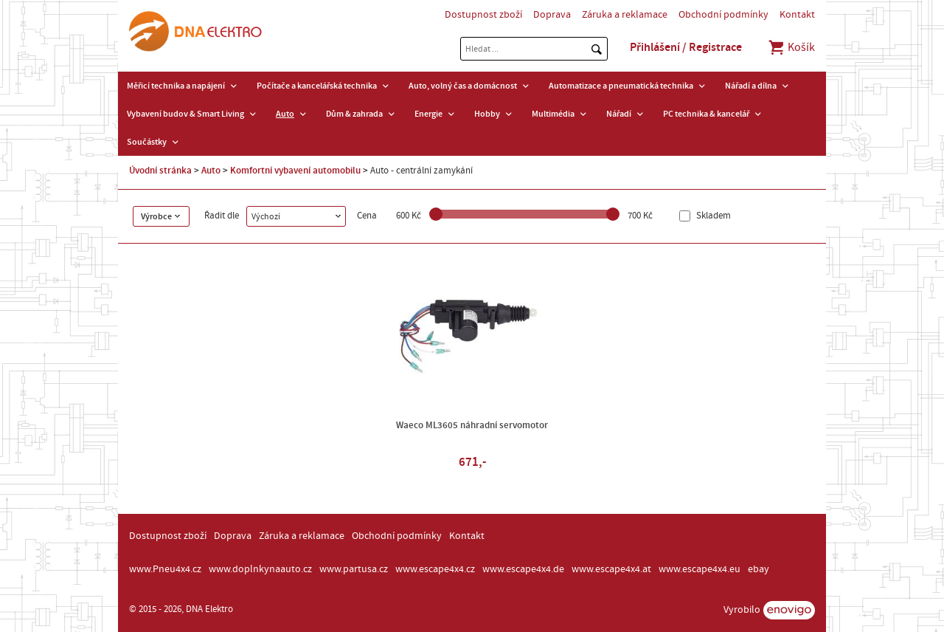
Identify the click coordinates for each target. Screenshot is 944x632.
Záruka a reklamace (624, 15)
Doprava (552, 15)
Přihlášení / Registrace (686, 47)
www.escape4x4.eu (699, 569)
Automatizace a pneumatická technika (621, 85)
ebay (758, 569)
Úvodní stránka (160, 170)
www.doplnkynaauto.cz (260, 569)
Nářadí (618, 114)
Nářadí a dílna (751, 85)
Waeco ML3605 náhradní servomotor (472, 425)
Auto (285, 114)
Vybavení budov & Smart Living (185, 114)
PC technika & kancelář (706, 114)
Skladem (712, 215)
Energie (428, 114)
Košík (791, 47)
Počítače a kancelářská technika (317, 85)
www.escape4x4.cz (435, 569)
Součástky (147, 142)
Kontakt (797, 15)
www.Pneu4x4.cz (165, 569)
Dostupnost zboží (483, 15)
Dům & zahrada (354, 114)
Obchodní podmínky (723, 15)
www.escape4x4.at (611, 569)
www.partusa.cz (353, 569)
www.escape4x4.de (523, 569)
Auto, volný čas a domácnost (463, 85)
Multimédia (553, 114)
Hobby (487, 114)
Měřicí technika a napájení (176, 85)
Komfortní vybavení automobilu (295, 170)
